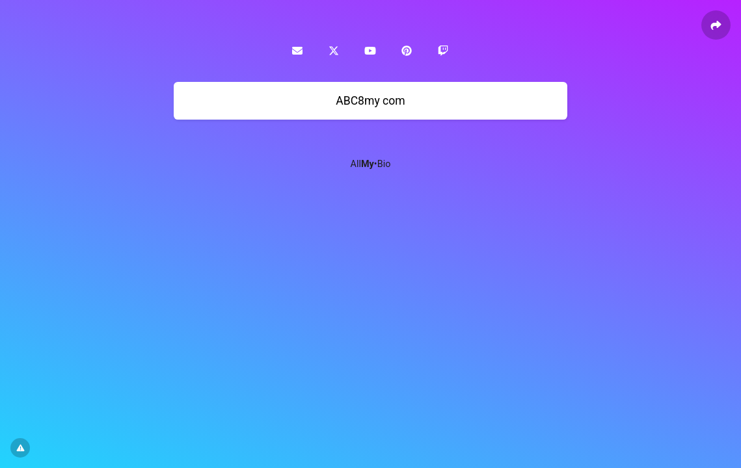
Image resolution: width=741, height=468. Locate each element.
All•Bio (371, 164)
